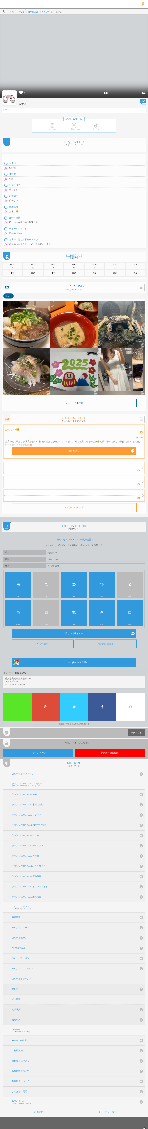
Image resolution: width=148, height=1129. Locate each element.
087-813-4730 (17, 684)
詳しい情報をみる (74, 633)
